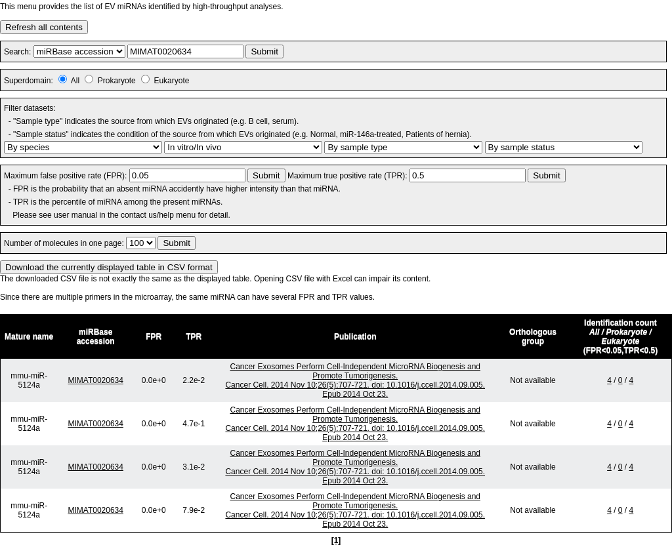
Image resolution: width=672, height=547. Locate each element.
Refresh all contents (44, 27)
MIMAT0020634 (95, 380)
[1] (336, 540)
